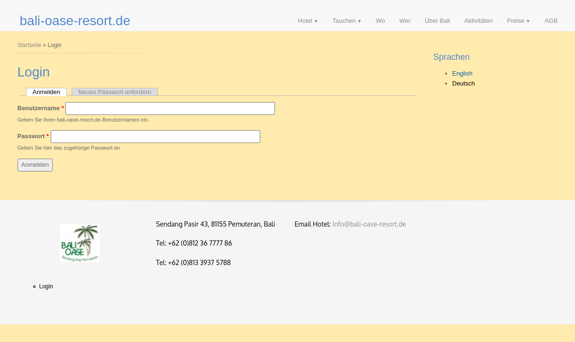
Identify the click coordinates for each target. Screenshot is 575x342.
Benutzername (41, 108)
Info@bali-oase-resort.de (369, 224)
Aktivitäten (479, 20)
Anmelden (50, 91)
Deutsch (463, 83)
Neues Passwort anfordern (114, 91)
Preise (515, 20)
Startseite (30, 45)
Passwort (33, 136)
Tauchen (344, 20)
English (462, 73)
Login (46, 286)
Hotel (305, 20)
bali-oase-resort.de (75, 20)
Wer (405, 20)
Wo (380, 20)
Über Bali (437, 20)
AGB (551, 20)
